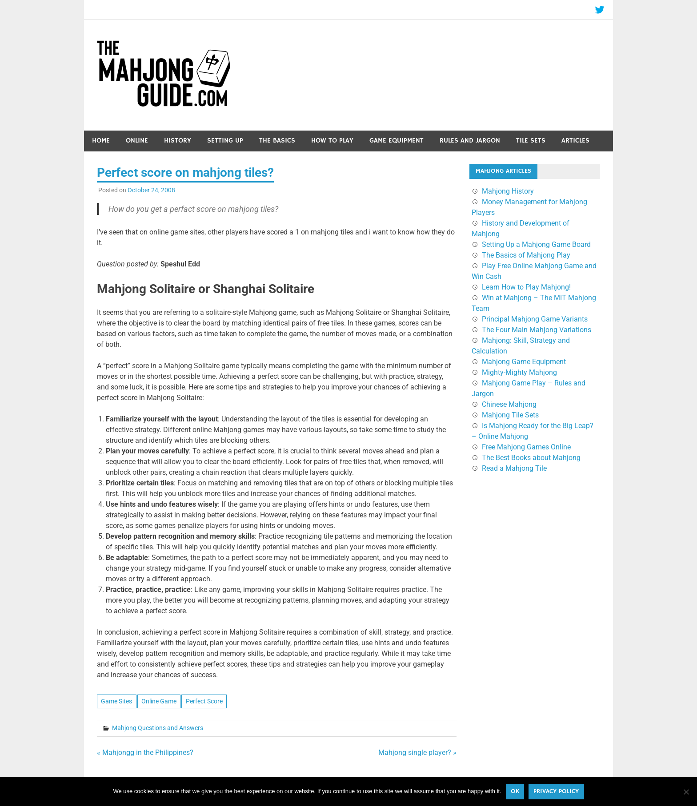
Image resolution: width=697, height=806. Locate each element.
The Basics (277, 140)
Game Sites (116, 701)
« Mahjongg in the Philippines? (145, 752)
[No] (685, 791)
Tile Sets (530, 140)
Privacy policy (556, 791)
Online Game (158, 701)
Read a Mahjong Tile (514, 468)
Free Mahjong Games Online (526, 447)
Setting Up (225, 140)
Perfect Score (204, 701)
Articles (575, 140)
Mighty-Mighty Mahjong (519, 372)
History (177, 140)
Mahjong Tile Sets (510, 415)
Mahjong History (508, 191)
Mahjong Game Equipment (524, 361)
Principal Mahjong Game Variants (535, 319)
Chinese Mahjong (509, 404)
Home (101, 140)
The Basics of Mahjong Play (526, 255)
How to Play (332, 140)
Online (137, 140)
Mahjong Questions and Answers (157, 727)
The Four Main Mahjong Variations (536, 330)
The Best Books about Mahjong (531, 457)
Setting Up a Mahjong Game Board (536, 244)
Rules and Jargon (470, 140)
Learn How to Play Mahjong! (526, 287)
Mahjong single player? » (417, 752)
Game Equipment (396, 140)
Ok (515, 791)
